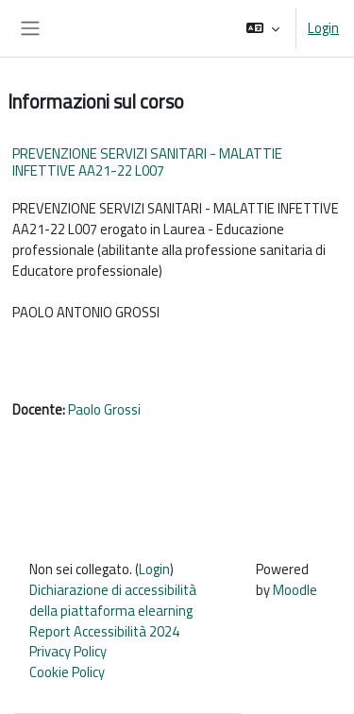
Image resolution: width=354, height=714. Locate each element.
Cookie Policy (67, 672)
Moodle (295, 590)
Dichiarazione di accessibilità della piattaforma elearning (112, 600)
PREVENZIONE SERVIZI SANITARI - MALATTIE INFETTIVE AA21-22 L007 (147, 162)
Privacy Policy (68, 651)
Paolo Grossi (104, 409)
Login (323, 28)
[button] (263, 28)
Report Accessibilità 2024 (104, 631)
